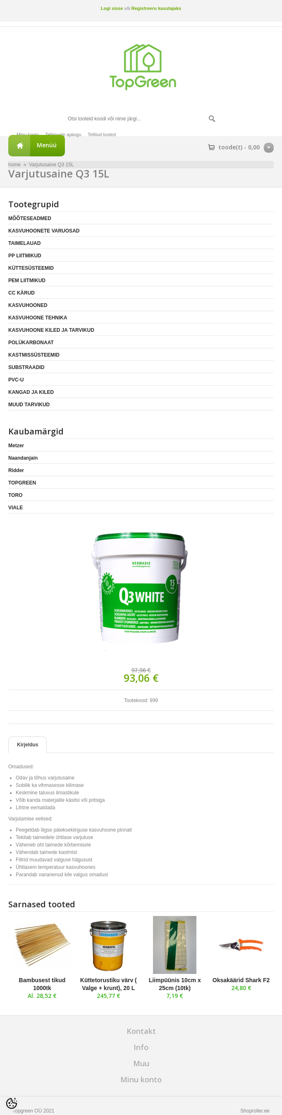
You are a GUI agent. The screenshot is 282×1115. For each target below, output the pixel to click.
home (14, 165)
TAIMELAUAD (24, 243)
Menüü (47, 145)
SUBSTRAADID (26, 367)
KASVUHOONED (28, 305)
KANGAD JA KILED (31, 392)
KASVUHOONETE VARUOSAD (43, 231)
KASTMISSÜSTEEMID (34, 355)
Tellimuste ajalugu (63, 134)
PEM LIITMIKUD (26, 280)
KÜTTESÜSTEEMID (31, 268)
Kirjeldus (27, 745)
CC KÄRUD (21, 293)
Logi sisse (112, 8)
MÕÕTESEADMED (29, 218)
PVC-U (16, 380)
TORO (15, 495)
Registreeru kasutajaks (156, 8)
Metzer (16, 445)
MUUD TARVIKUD (29, 405)
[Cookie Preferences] (11, 1103)
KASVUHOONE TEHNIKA (37, 318)
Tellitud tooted (102, 134)
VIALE (15, 508)
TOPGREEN (22, 483)
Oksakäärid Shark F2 (241, 980)
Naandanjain (23, 458)
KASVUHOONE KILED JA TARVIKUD (51, 330)
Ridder (16, 470)
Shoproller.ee (255, 1111)
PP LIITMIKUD (24, 256)
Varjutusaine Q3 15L (51, 165)
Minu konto (28, 134)
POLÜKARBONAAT (31, 342)
